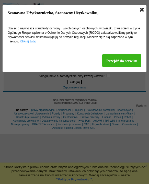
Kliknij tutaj (28, 41)
